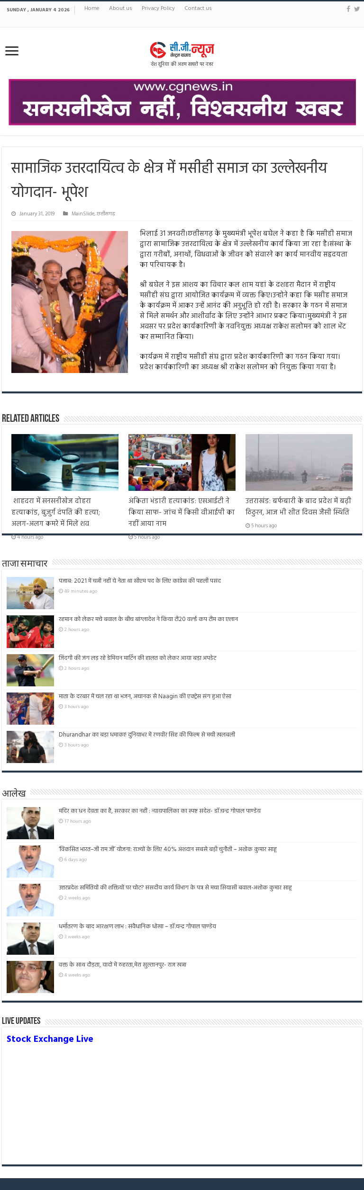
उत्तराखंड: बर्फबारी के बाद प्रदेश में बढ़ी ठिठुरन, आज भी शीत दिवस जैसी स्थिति (298, 507)
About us (120, 8)
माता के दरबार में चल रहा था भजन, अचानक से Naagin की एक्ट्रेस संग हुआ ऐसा (145, 697)
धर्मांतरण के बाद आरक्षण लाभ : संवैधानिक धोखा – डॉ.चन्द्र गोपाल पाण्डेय (137, 927)
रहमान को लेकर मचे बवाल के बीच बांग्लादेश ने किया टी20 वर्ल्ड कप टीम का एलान (148, 619)
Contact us (198, 8)
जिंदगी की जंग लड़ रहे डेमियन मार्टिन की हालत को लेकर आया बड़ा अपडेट (137, 658)
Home (92, 8)
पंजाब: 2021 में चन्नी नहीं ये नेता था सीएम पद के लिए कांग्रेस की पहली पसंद (140, 581)
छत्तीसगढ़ (106, 214)
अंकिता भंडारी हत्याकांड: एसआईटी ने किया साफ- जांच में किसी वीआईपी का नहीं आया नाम (181, 513)
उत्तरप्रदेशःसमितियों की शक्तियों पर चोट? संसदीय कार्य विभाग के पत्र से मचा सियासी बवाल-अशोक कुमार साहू (175, 888)
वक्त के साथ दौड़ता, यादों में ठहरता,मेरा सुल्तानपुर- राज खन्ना (122, 965)
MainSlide (83, 214)
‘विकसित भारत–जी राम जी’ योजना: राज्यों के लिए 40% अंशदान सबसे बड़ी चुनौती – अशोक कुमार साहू (168, 849)
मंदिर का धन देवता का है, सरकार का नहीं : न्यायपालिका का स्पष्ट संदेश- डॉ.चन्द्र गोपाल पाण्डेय (160, 811)
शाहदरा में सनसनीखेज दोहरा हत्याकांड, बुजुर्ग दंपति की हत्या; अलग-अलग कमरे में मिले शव (55, 513)
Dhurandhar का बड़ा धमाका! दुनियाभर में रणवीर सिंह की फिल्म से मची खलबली (147, 735)
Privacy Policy (158, 8)
